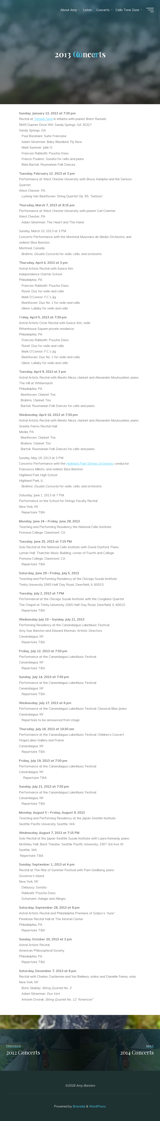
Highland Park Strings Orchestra (89, 463)
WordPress (97, 1106)
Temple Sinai (43, 119)
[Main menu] (150, 10)
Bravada (78, 1106)
